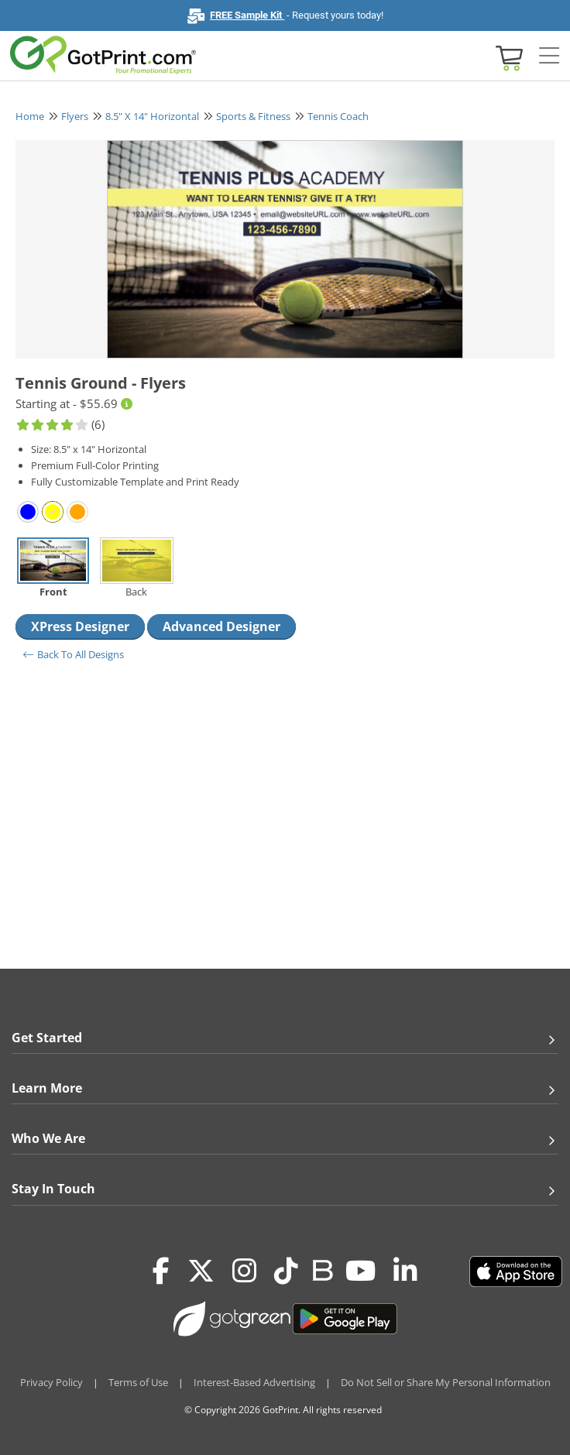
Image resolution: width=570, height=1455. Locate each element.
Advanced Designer (221, 626)
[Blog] (321, 1269)
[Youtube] (360, 1271)
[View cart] (507, 56)
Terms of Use (138, 1382)
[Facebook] (161, 1271)
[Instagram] (244, 1271)
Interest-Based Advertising (254, 1382)
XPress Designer (80, 626)
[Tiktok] (286, 1271)
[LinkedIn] (405, 1271)
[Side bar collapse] (549, 56)
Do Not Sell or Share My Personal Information (446, 1382)
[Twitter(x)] (201, 1271)
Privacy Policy (51, 1382)
